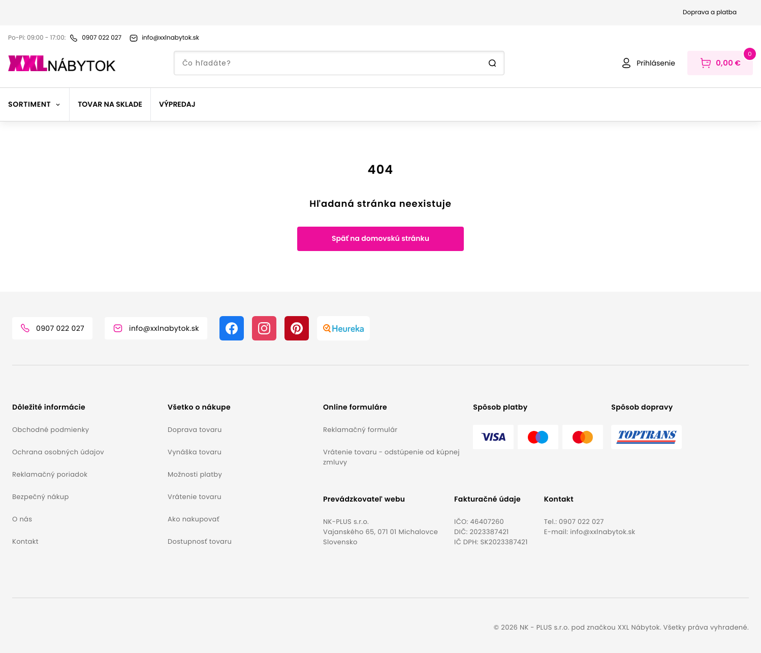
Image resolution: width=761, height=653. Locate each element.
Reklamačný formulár (360, 429)
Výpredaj (177, 104)
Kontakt (25, 541)
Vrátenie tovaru (194, 497)
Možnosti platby (195, 474)
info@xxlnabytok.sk (602, 532)
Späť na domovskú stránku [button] (380, 238)
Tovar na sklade (110, 104)
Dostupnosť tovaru (200, 541)
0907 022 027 (581, 521)
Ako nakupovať (193, 519)
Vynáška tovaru (194, 452)
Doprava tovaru (195, 429)
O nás (22, 519)
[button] (86, 407)
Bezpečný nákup (40, 497)
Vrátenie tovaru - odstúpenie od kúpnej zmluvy (391, 457)
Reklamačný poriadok (49, 474)
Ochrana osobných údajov (58, 452)
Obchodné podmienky (50, 429)
